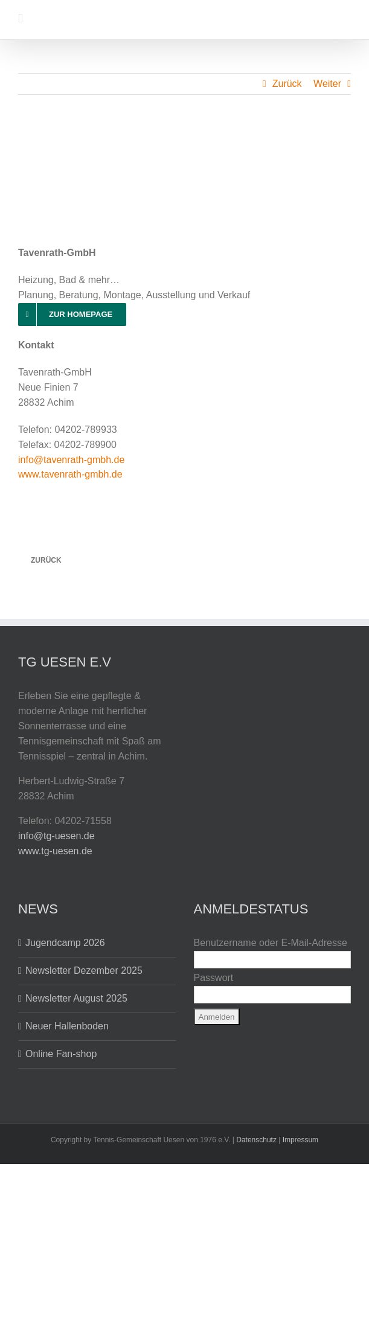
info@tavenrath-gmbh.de (71, 460)
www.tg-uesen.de (55, 851)
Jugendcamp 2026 (65, 943)
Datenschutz (256, 1140)
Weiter (327, 83)
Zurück (287, 83)
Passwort (214, 978)
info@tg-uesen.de (56, 836)
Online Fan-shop (61, 1054)
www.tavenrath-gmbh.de (70, 474)
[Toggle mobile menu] (20, 18)
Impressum (300, 1140)
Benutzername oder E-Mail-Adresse (270, 943)
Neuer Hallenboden (67, 1026)
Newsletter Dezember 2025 (84, 970)
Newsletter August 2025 (76, 998)
